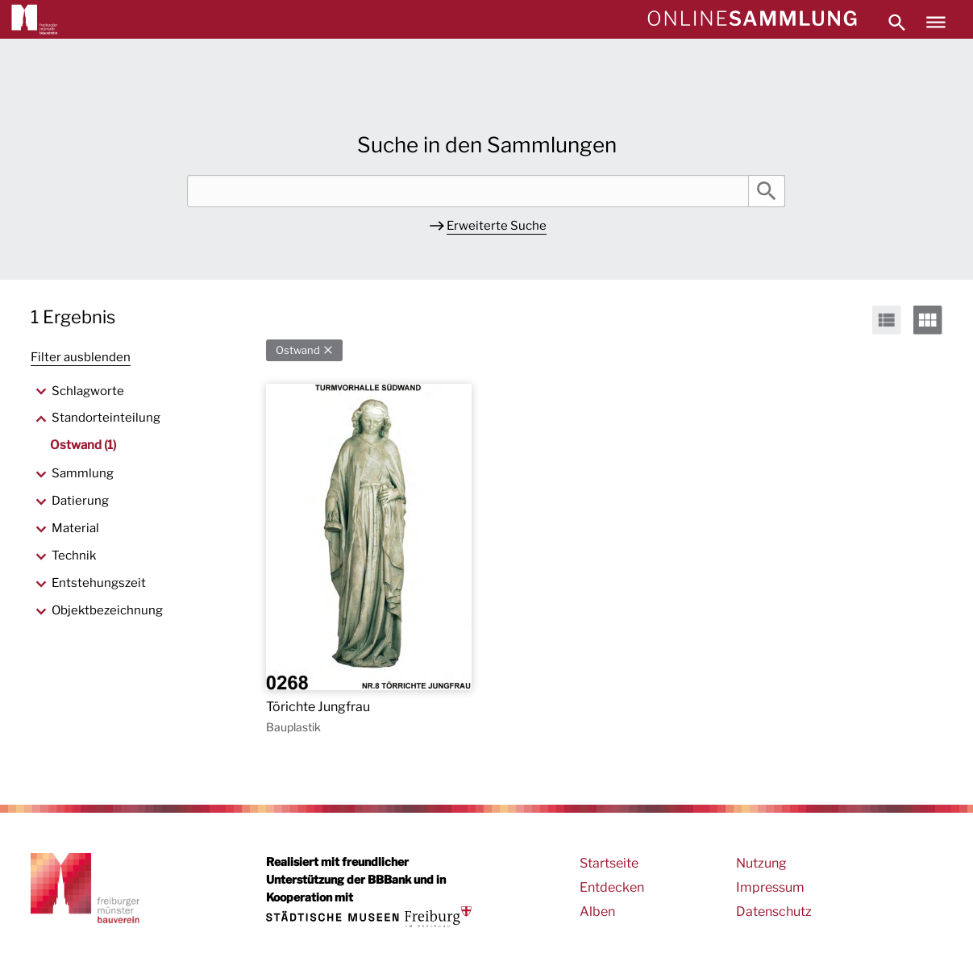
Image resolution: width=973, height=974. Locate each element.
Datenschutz (774, 911)
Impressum (770, 887)
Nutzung (761, 863)
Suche (766, 191)
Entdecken (612, 887)
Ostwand (298, 350)
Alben (597, 911)
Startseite (609, 863)
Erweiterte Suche (497, 226)
